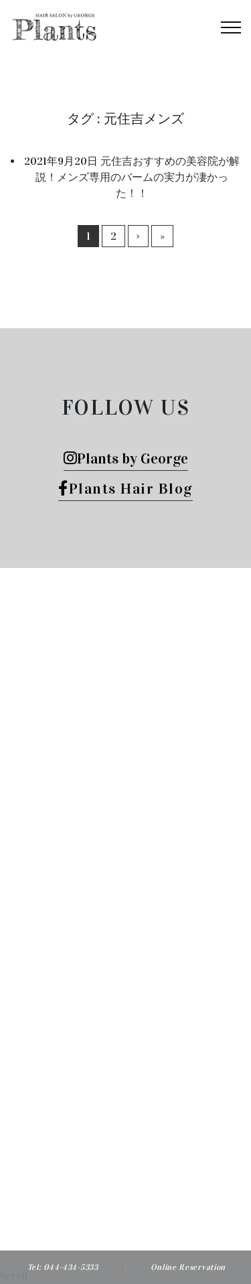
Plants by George (126, 458)
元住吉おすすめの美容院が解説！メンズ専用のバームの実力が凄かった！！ (137, 177)
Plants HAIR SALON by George (149, 1096)
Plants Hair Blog (125, 489)
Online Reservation (188, 1267)
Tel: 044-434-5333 (62, 1267)
